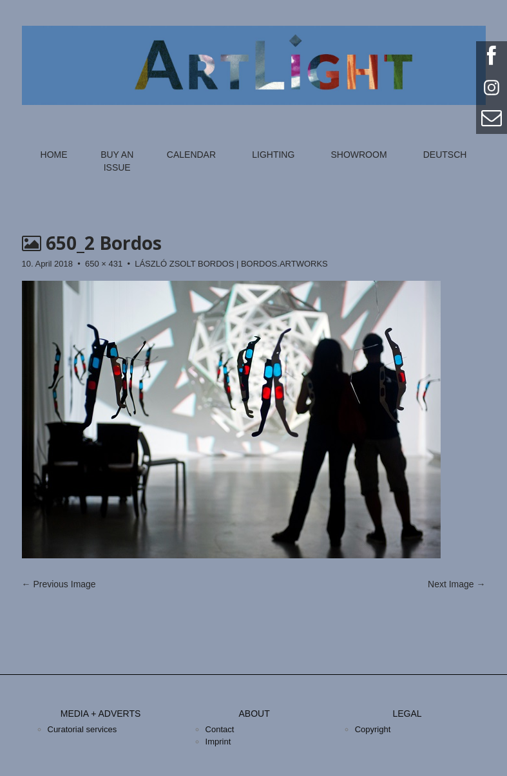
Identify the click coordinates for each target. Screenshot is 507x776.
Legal (406, 713)
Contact (220, 729)
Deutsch (445, 154)
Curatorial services (82, 729)
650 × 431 (103, 264)
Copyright (373, 729)
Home (54, 154)
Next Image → (456, 584)
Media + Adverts (101, 713)
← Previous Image (59, 584)
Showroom (358, 154)
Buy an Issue (116, 161)
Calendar (191, 154)
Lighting (273, 154)
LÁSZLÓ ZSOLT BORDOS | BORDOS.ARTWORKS (231, 264)
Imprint (218, 741)
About (253, 713)
